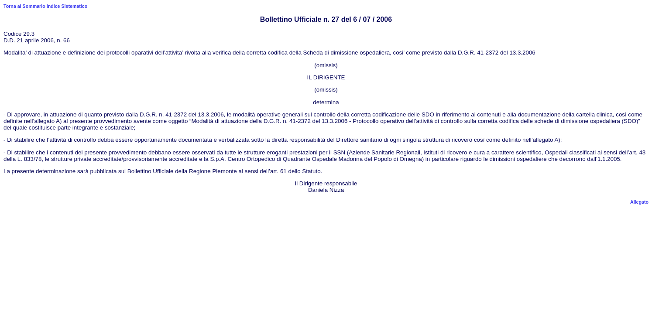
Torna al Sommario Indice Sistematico (45, 6)
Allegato (639, 202)
